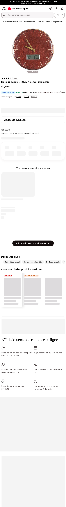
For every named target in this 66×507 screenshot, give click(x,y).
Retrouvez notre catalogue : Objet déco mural (20, 133)
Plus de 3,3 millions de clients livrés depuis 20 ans (14, 371)
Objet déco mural (44, 22)
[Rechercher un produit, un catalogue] (4, 15)
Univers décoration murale (12, 22)
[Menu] (4, 7)
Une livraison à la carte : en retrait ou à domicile (46, 387)
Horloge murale (57, 22)
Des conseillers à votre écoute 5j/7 (48, 371)
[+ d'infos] (64, 92)
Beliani (18, 97)
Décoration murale (29, 22)
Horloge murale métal (32, 262)
